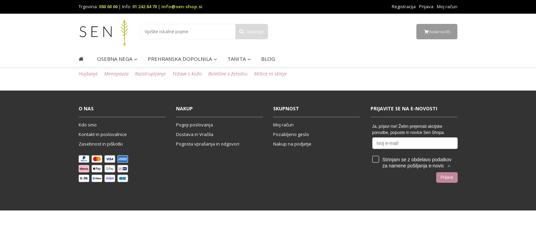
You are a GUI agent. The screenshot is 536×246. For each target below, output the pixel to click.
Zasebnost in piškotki (101, 144)
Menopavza (116, 73)
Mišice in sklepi (270, 73)
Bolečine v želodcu (227, 73)
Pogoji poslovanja (194, 125)
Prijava (426, 6)
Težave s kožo (187, 73)
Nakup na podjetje (292, 144)
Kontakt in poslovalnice (103, 134)
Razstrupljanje (150, 73)
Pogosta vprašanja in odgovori (207, 144)
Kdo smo (88, 125)
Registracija (404, 6)
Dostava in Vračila (194, 134)
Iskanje (251, 31)
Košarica (437, 31)
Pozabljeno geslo (291, 134)
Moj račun (447, 6)
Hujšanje (88, 73)
